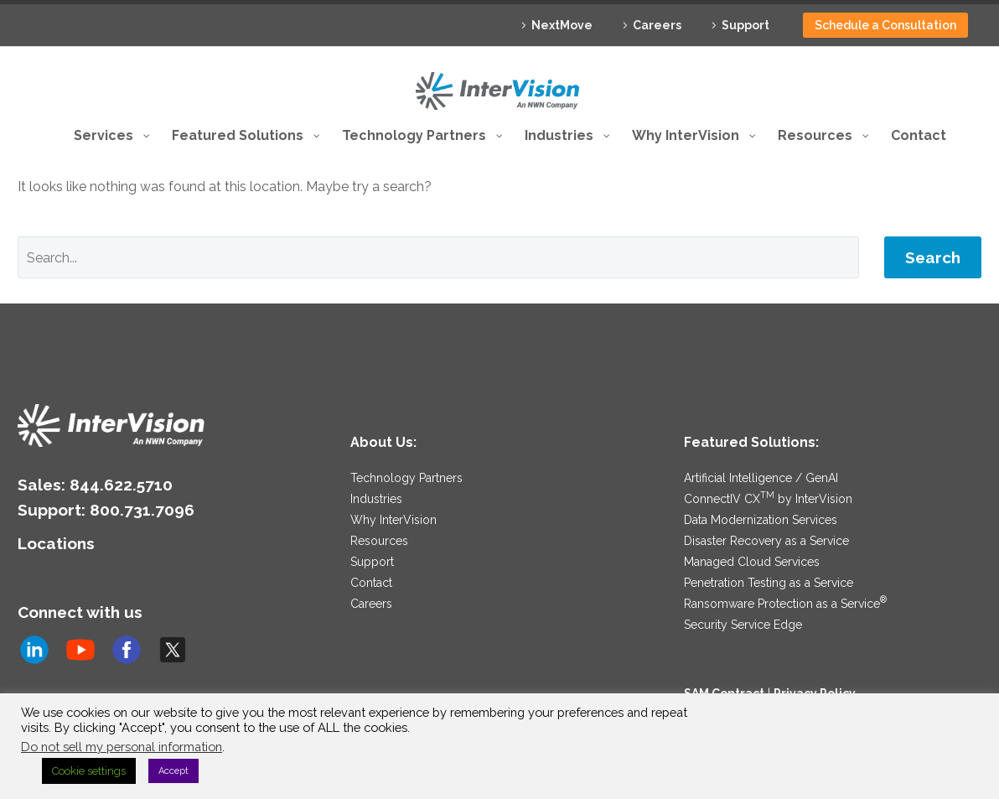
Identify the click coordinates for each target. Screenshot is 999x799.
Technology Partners (406, 426)
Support (745, 25)
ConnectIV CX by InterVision (768, 447)
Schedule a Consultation (885, 25)
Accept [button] (173, 770)
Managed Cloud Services (752, 509)
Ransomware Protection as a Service (785, 551)
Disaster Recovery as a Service (766, 488)
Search (932, 205)
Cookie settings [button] (89, 771)
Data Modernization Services (760, 468)
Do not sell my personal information (121, 746)
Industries (376, 447)
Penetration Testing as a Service (768, 530)
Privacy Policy (815, 641)
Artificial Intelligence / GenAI (761, 426)
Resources (379, 488)
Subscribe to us (88, 659)
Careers (657, 25)
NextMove (562, 25)
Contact (371, 530)
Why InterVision (393, 468)
